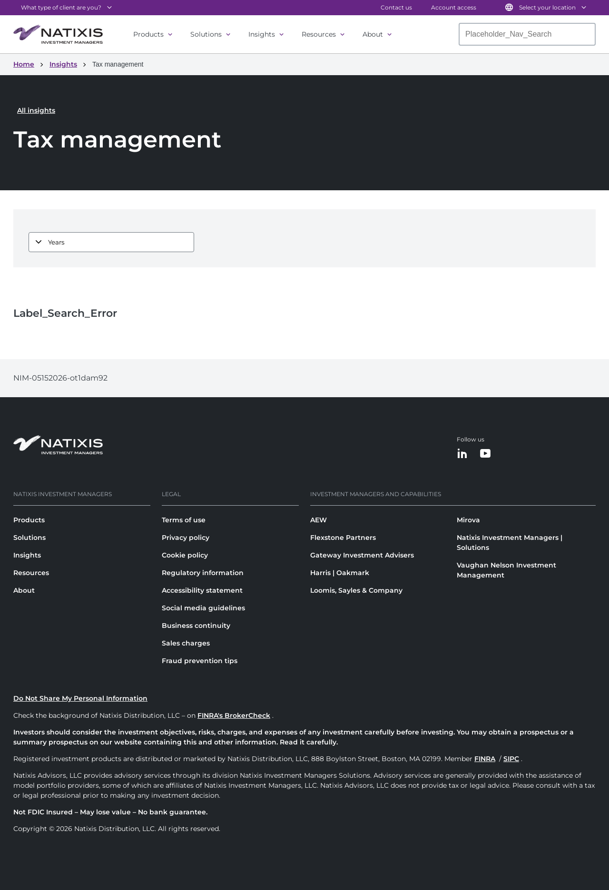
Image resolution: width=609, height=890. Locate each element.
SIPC (511, 758)
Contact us (396, 7)
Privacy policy (185, 537)
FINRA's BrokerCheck (233, 715)
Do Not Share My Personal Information (80, 698)
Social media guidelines (203, 608)
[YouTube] (485, 454)
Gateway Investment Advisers (362, 555)
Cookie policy (185, 555)
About (373, 34)
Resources (319, 34)
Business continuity (196, 625)
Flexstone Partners (343, 537)
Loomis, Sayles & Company (356, 590)
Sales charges (186, 643)
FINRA (484, 758)
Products (148, 34)
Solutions (206, 34)
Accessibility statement (202, 590)
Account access (453, 7)
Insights (261, 34)
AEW (318, 520)
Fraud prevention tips (199, 660)
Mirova (468, 520)
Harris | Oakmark (339, 572)
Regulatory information (203, 572)
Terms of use (184, 520)
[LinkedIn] (462, 454)
